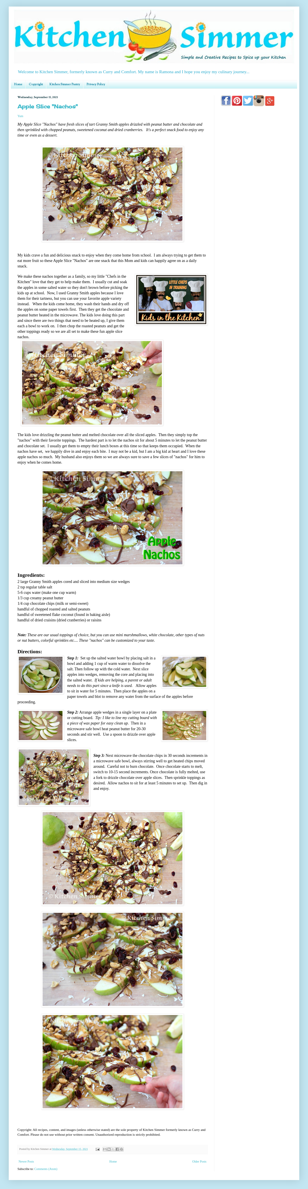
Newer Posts (26, 1161)
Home (18, 84)
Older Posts (199, 1161)
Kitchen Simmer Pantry (64, 84)
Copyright (36, 84)
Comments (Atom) (45, 1169)
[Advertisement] (256, 234)
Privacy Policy (96, 84)
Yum (20, 116)
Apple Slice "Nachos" (47, 106)
